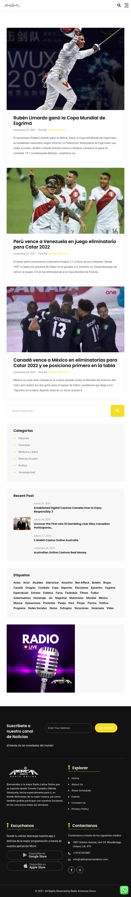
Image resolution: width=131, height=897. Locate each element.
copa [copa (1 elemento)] (55, 587)
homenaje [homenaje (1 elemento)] (39, 598)
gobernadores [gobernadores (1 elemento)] (22, 598)
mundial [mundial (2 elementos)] (91, 598)
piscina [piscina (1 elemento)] (92, 603)
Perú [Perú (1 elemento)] (71, 603)
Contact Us (78, 803)
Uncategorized (27, 472)
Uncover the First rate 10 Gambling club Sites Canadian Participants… (72, 526)
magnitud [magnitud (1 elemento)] (61, 598)
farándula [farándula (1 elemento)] (71, 592)
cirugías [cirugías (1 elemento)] (30, 587)
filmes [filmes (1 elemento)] (84, 592)
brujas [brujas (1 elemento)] (107, 582)
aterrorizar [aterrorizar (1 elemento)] (52, 582)
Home (75, 778)
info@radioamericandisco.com (90, 859)
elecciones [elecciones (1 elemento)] (81, 587)
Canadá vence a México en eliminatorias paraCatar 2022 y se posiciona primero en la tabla (65, 363)
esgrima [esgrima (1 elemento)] (110, 587)
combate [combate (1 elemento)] (43, 587)
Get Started (106, 727)
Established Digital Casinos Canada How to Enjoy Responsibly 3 (68, 510)
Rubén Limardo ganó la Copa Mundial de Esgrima (59, 120)
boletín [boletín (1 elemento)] (96, 582)
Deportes (24, 438)
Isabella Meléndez (57, 253)
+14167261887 (81, 852)
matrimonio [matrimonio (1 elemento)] (76, 598)
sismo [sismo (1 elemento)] (53, 608)
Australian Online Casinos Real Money (60, 552)
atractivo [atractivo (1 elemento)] (67, 582)
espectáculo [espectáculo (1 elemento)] (20, 592)
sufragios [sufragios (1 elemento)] (66, 608)
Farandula (24, 445)
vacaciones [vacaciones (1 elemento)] (81, 608)
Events (75, 796)
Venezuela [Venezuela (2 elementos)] (97, 608)
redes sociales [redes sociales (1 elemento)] (37, 608)
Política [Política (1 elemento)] (103, 603)
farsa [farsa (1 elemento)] (59, 592)
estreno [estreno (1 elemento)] (36, 592)
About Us (77, 784)
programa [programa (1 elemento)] (19, 608)
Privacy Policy (80, 809)
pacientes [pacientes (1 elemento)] (49, 603)
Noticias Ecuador (28, 458)
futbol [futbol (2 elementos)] (95, 592)
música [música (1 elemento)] (17, 603)
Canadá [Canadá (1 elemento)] (18, 587)
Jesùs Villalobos (56, 130)
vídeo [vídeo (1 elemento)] (110, 608)
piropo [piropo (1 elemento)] (81, 603)
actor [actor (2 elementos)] (26, 582)
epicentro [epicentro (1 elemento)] (97, 587)
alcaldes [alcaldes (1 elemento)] (38, 582)
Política (23, 465)
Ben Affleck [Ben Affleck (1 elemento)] (82, 582)
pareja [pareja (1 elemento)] (62, 603)
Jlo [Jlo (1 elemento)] (50, 598)
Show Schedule (81, 790)
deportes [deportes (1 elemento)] (66, 587)
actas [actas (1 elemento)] (16, 582)
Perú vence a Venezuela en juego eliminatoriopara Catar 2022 (64, 244)
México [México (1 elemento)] (103, 598)
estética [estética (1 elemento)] (48, 592)
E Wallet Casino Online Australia (56, 540)
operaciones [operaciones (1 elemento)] (32, 603)
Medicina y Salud (28, 451)
